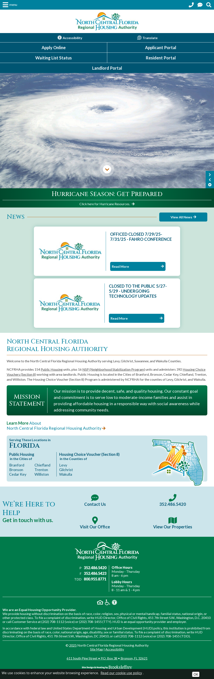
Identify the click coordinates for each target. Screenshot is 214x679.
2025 (73, 645)
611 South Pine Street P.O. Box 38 (107, 658)
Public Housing (52, 369)
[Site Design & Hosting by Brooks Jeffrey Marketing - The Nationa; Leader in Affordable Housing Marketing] (107, 668)
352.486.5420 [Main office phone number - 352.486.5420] (95, 567)
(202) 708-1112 (52, 622)
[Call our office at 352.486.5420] (191, 4)
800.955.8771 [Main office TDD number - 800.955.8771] (95, 579)
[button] (9, 5)
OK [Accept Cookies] (196, 674)
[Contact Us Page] (200, 4)
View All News (183, 217)
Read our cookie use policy (121, 673)
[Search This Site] (208, 4)
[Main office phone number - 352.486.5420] (172, 500)
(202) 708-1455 (90, 622)
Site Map (96, 649)
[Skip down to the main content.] (107, 169)
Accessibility (114, 649)
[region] (107, 198)
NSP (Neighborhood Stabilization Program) (113, 369)
